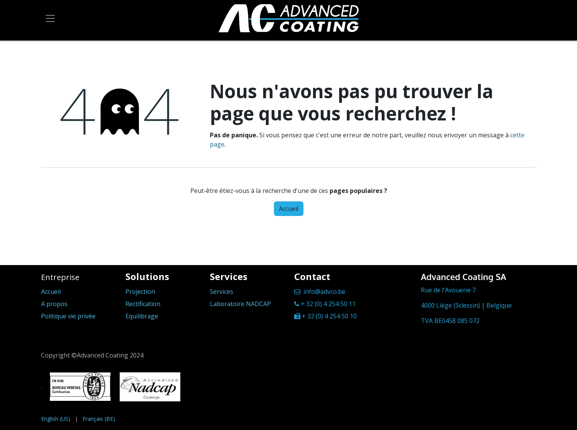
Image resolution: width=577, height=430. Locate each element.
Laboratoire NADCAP (240, 304)
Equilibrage (141, 316)
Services (221, 291)
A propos (54, 304)
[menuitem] (55, 419)
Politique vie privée (68, 316)
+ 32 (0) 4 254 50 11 (328, 304)
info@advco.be (324, 291)
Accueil (288, 208)
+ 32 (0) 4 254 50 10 (329, 316)
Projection (140, 291)
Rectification (142, 304)
